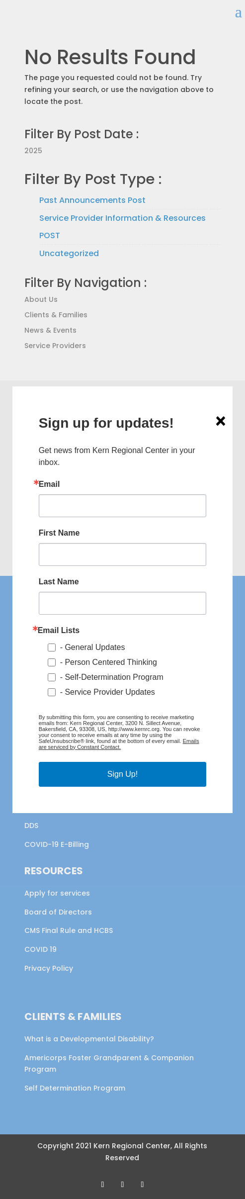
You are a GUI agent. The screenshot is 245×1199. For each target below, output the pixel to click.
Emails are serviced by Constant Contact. (119, 744)
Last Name (59, 582)
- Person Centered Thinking (108, 662)
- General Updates (92, 647)
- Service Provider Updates (107, 692)
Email (49, 484)
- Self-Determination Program (111, 677)
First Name (59, 533)
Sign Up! (122, 774)
